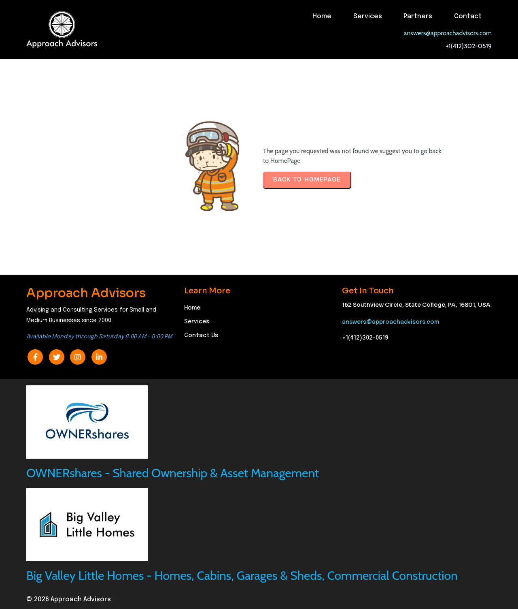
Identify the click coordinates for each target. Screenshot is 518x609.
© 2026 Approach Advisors (68, 599)
